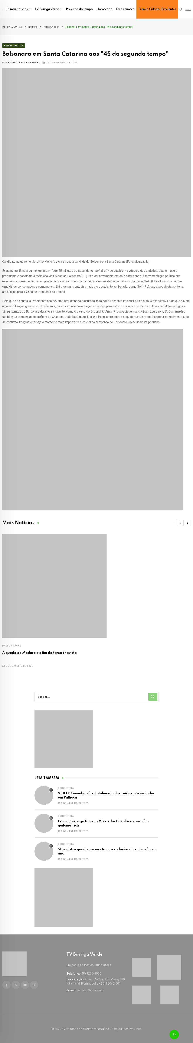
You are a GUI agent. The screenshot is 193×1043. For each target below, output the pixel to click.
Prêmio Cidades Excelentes (157, 9)
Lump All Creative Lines (126, 1029)
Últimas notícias (16, 9)
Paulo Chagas (11, 645)
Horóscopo (104, 9)
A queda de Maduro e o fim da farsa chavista (39, 653)
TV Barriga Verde (47, 9)
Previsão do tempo (79, 9)
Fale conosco (125, 9)
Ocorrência (66, 788)
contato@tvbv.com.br (90, 990)
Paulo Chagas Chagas (23, 62)
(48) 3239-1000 (90, 973)
